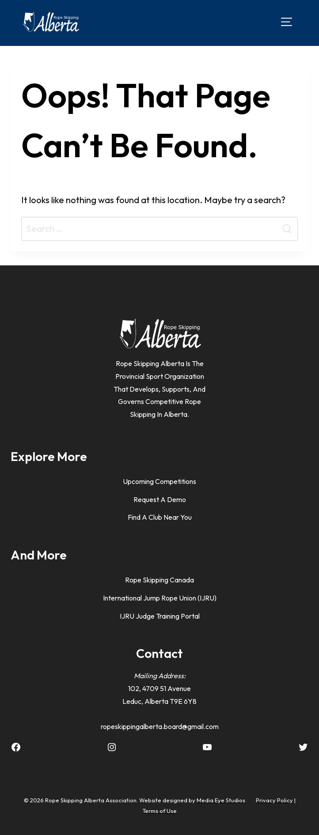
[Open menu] (286, 21)
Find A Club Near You (160, 517)
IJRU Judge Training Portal (160, 616)
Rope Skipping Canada (159, 579)
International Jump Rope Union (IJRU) (159, 597)
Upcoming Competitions (159, 481)
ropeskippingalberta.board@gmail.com (160, 726)
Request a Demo (159, 499)
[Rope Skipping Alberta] (51, 21)
